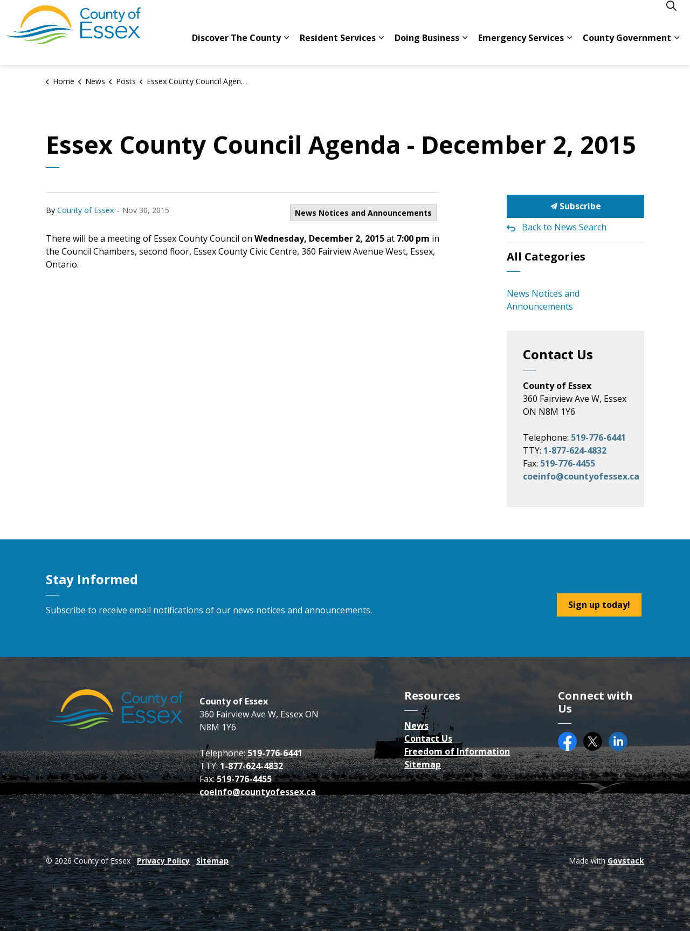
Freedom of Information (457, 751)
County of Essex (85, 210)
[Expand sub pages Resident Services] (381, 48)
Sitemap (422, 764)
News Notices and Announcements (363, 213)
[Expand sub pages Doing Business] (464, 48)
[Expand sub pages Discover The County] (286, 48)
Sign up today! (599, 605)
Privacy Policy (163, 860)
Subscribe (575, 206)
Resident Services (338, 48)
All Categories (546, 256)
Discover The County (236, 48)
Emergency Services (521, 48)
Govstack (626, 860)
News (416, 725)
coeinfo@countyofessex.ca (581, 476)
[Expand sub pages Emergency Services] (569, 48)
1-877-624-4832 (574, 450)
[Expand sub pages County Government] (676, 48)
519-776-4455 (567, 463)
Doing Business (427, 48)
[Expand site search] (671, 16)
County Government (627, 48)
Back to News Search (564, 227)
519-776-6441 (598, 437)
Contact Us (428, 738)
